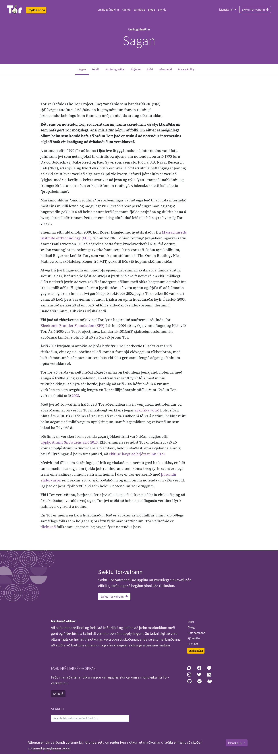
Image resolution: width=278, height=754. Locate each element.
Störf (150, 69)
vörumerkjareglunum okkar (49, 748)
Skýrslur (136, 69)
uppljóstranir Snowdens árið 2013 (69, 442)
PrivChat (193, 644)
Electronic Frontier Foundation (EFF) (72, 325)
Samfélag (139, 9)
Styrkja (162, 9)
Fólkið (95, 69)
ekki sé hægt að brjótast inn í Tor (137, 454)
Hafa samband (196, 633)
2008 (75, 395)
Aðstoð (126, 9)
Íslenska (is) (226, 9)
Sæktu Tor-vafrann (255, 9)
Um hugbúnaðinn (108, 9)
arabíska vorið (147, 410)
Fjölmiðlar (194, 638)
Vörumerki (165, 69)
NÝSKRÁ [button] (58, 694)
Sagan (83, 69)
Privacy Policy (186, 69)
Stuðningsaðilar (115, 69)
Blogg (151, 9)
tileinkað (48, 527)
